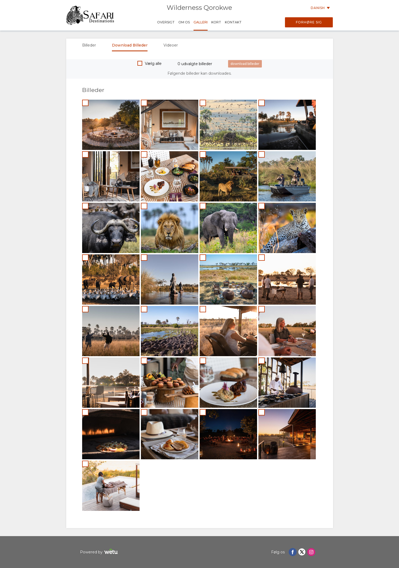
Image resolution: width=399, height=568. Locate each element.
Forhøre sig (309, 22)
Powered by (99, 552)
